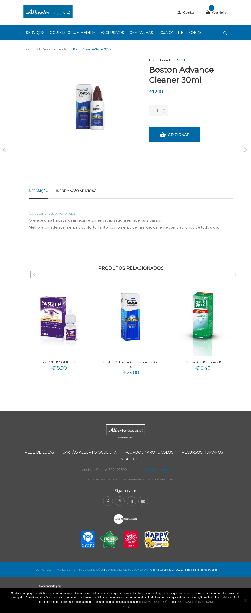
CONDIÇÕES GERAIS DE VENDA (127, 569)
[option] (59, 326)
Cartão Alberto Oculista (89, 452)
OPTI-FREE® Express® (203, 362)
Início (26, 49)
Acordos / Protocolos (149, 452)
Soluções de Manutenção (51, 49)
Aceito (126, 607)
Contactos (127, 459)
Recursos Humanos (202, 452)
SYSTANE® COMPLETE (59, 362)
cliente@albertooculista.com (156, 470)
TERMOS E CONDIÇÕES (88, 569)
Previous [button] (33, 274)
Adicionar (174, 135)
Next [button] (235, 274)
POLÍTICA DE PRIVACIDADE (52, 569)
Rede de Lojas (39, 452)
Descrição (38, 191)
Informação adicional (77, 191)
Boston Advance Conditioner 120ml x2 (131, 364)
